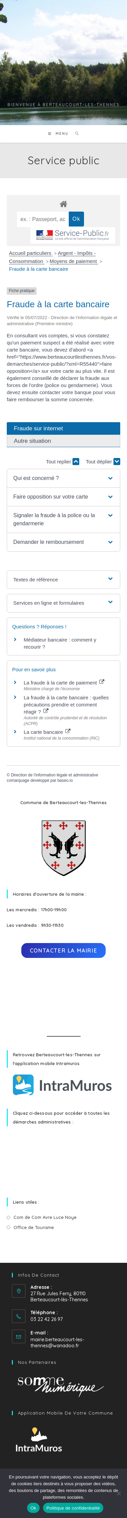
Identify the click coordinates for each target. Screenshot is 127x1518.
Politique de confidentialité (73, 1508)
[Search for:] (74, 133)
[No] (118, 1493)
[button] (63, 478)
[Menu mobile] (59, 133)
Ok (33, 1508)
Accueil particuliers (31, 253)
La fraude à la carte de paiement (64, 682)
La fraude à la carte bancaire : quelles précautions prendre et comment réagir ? (66, 705)
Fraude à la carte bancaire (38, 269)
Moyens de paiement (74, 261)
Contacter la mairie (63, 950)
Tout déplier (103, 461)
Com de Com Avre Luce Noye (45, 1217)
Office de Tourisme (34, 1227)
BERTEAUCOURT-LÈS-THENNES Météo (63, 996)
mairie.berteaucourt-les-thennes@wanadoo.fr (57, 1342)
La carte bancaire (47, 732)
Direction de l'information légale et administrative (54, 775)
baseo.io (64, 780)
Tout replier (62, 461)
